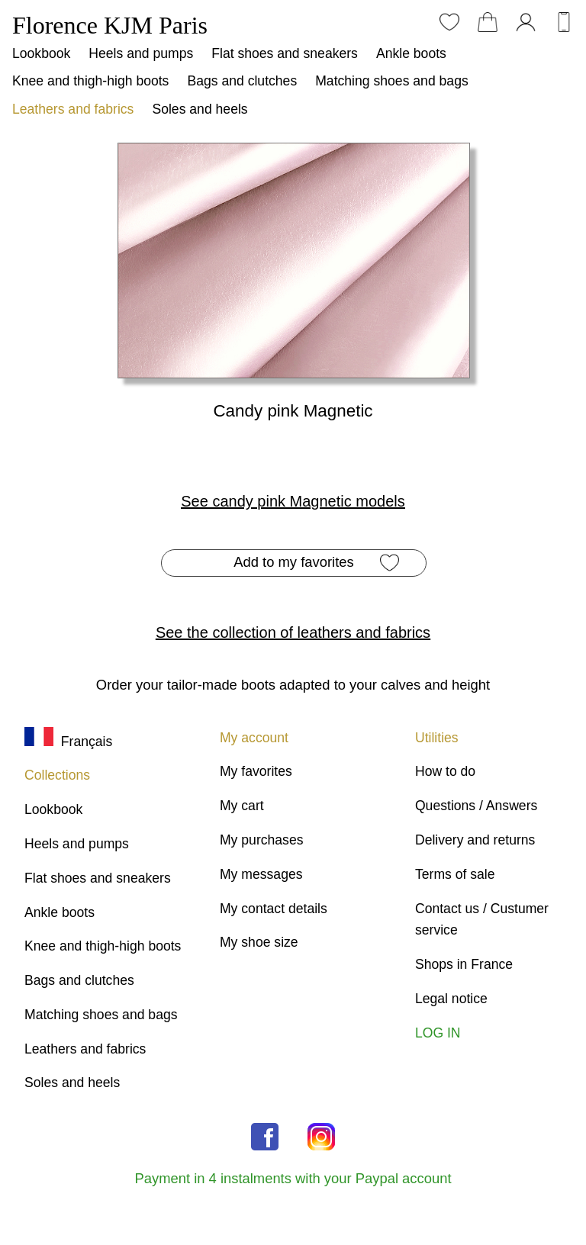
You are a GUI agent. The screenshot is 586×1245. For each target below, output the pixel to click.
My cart (242, 805)
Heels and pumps (141, 53)
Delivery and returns (475, 840)
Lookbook (41, 53)
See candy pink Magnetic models (293, 501)
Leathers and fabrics (73, 109)
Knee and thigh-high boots (90, 80)
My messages (261, 874)
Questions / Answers (476, 805)
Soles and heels (199, 109)
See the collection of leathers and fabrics (293, 632)
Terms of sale (455, 874)
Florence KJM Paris (110, 25)
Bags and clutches (242, 80)
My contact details (273, 908)
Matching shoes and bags (391, 80)
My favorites (256, 771)
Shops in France (464, 964)
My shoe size (259, 942)
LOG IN (438, 1033)
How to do (445, 771)
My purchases (262, 840)
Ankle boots (411, 53)
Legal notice (451, 998)
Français (68, 741)
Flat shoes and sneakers (284, 53)
